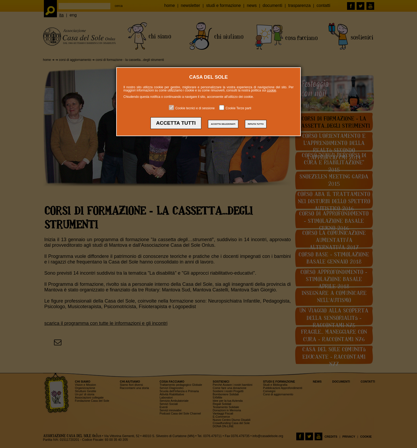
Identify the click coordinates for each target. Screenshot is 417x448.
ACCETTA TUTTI (176, 123)
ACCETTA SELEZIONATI (223, 124)
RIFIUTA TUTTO (256, 124)
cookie (271, 90)
